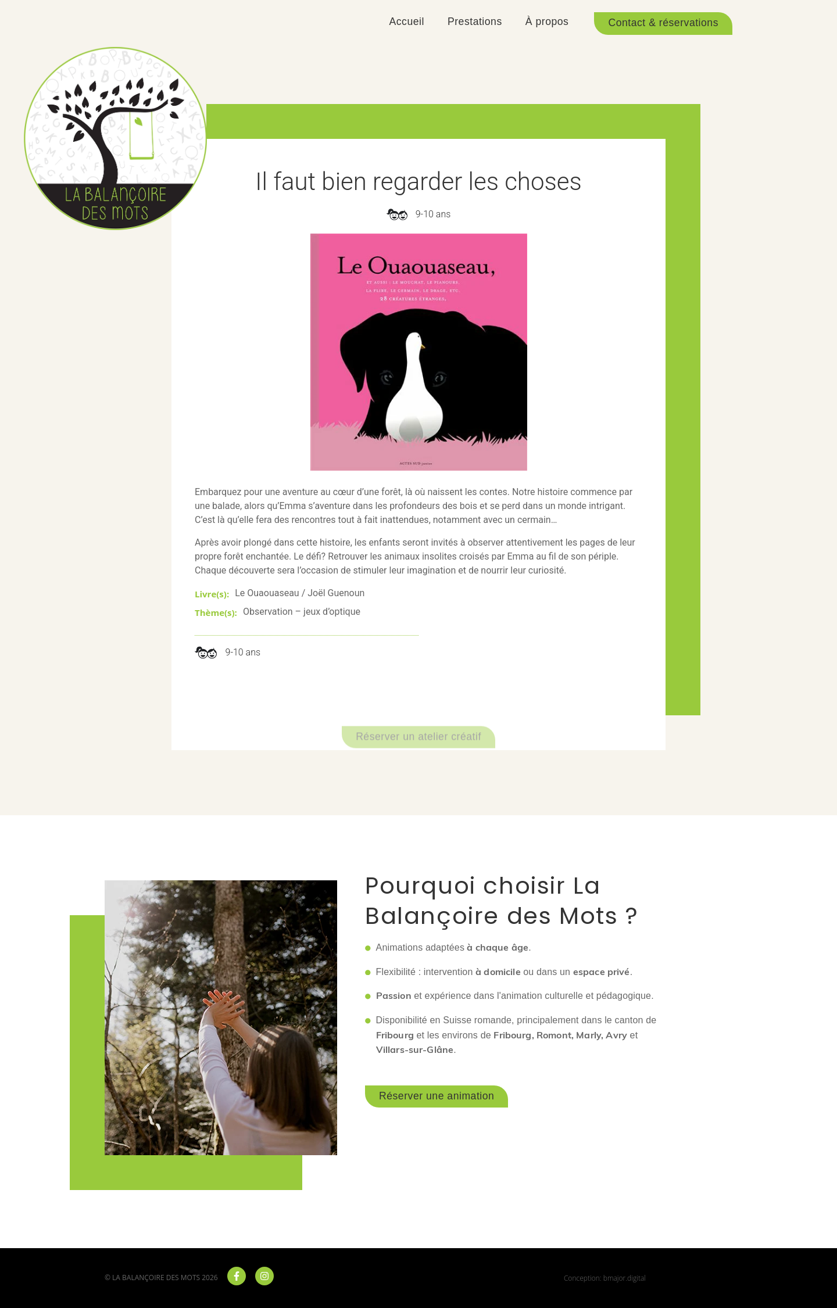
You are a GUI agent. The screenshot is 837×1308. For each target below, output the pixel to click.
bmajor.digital (624, 1278)
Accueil (406, 21)
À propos (547, 21)
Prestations (475, 21)
